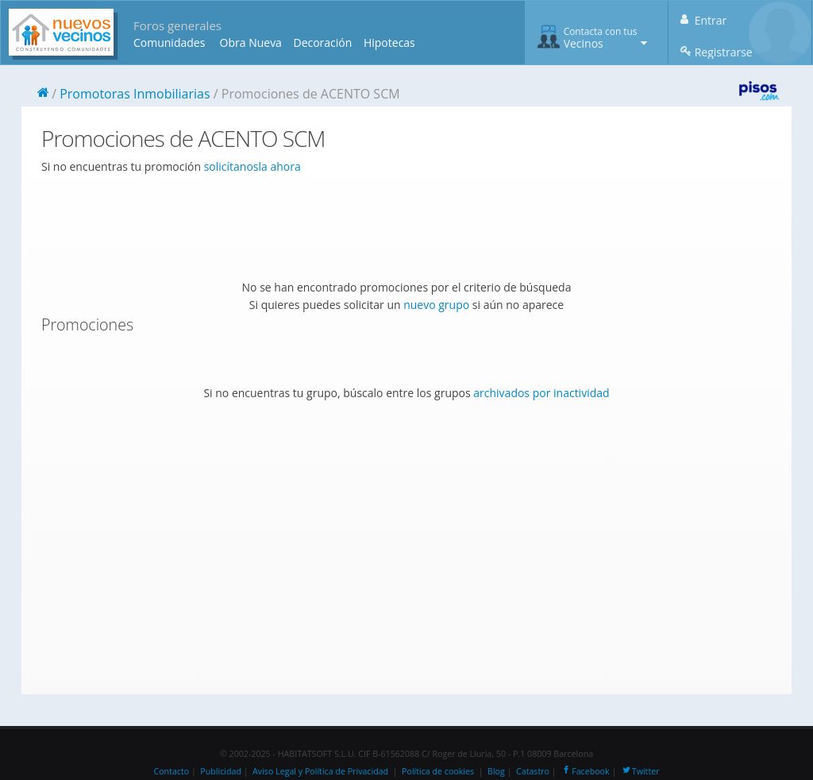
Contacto (171, 771)
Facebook (585, 771)
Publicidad (220, 771)
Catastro (532, 771)
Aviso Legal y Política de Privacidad (320, 771)
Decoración (322, 42)
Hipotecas (389, 42)
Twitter (640, 771)
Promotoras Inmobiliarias (135, 93)
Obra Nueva (251, 42)
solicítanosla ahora (252, 166)
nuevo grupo (436, 304)
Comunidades (169, 42)
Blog (496, 771)
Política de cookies (438, 771)
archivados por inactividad (541, 392)
